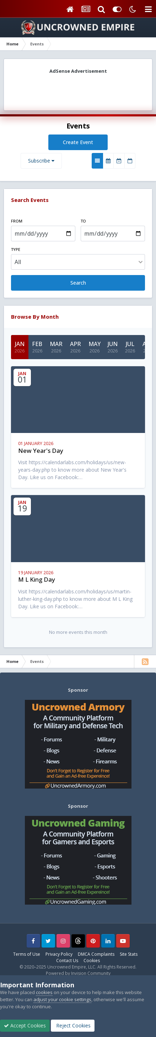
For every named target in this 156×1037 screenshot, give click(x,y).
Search (78, 282)
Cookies (92, 961)
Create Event (78, 142)
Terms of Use (26, 954)
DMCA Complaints (96, 954)
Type (15, 249)
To (83, 221)
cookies (44, 992)
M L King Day (36, 579)
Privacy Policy (58, 954)
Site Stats (129, 954)
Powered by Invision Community (78, 973)
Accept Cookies (25, 1025)
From (16, 221)
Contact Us (67, 961)
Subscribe (41, 160)
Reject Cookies (73, 1025)
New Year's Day (40, 450)
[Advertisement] (78, 90)
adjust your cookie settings (62, 999)
